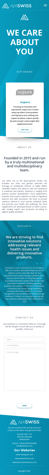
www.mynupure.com (24, 454)
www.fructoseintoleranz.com (24, 462)
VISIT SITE (25, 130)
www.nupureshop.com (24, 458)
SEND (24, 406)
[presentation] (24, 397)
